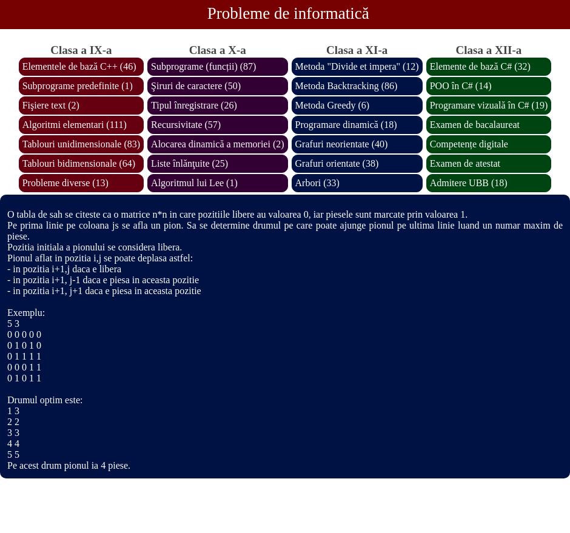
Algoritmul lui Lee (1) (194, 183)
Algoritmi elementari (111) (74, 124)
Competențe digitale (469, 144)
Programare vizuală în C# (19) (489, 105)
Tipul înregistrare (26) (194, 105)
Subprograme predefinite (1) (77, 86)
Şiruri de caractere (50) (196, 86)
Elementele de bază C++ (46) (79, 66)
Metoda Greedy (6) (332, 105)
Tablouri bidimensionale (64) (78, 163)
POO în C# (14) (461, 86)
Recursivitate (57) (186, 124)
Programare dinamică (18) (346, 124)
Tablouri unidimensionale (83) (81, 144)
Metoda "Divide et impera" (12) (357, 66)
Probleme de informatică (288, 13)
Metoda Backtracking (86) (346, 86)
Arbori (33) (317, 183)
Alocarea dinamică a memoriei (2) (217, 144)
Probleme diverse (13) (65, 183)
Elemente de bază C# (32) (480, 66)
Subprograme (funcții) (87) (203, 66)
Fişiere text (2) (50, 105)
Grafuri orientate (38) (337, 163)
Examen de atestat (465, 163)
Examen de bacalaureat (475, 124)
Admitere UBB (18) (469, 183)
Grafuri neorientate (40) (341, 144)
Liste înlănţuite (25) (189, 163)
